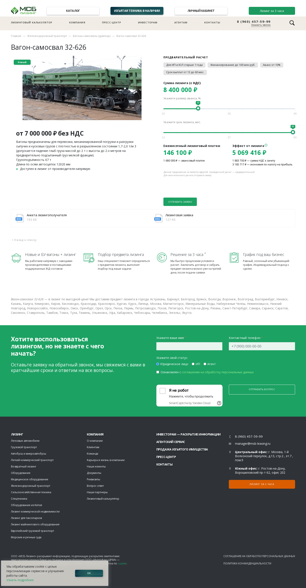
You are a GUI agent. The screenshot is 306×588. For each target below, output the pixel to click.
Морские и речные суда (26, 537)
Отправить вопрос (262, 389)
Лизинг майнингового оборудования (35, 524)
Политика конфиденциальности (247, 563)
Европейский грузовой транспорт (32, 531)
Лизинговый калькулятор (31, 22)
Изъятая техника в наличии (137, 11)
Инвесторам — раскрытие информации (188, 434)
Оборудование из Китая (26, 505)
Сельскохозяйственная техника (31, 492)
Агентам (181, 22)
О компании (95, 441)
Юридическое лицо (174, 364)
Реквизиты (93, 479)
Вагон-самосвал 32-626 (131, 36)
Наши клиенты (96, 466)
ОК (89, 573)
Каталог (73, 11)
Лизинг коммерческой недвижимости (35, 511)
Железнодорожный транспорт (47, 36)
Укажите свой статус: (172, 358)
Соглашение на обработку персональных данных (259, 556)
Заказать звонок (261, 24)
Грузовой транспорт (24, 447)
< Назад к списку (24, 240)
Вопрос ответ (95, 486)
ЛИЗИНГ (17, 434)
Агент (211, 364)
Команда (92, 453)
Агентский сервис (170, 442)
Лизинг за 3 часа (272, 11)
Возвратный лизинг (23, 466)
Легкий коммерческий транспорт (32, 460)
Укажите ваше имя (170, 338)
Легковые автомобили (25, 441)
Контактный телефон (244, 338)
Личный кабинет (200, 11)
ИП (198, 364)
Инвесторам (148, 22)
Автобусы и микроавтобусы (28, 453)
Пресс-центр (111, 22)
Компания (77, 22)
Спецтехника (19, 498)
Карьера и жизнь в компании (106, 460)
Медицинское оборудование (29, 479)
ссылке (122, 563)
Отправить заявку (180, 201)
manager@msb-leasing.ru (252, 443)
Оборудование (20, 473)
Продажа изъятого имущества (182, 449)
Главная (16, 36)
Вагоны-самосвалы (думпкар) (91, 36)
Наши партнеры (97, 492)
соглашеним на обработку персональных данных (218, 372)
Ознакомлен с (207, 372)
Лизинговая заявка (179, 215)
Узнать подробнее (20, 580)
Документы (94, 473)
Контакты (212, 22)
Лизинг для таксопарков (26, 518)
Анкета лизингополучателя (47, 215)
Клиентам (93, 447)
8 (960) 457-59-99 (254, 21)
